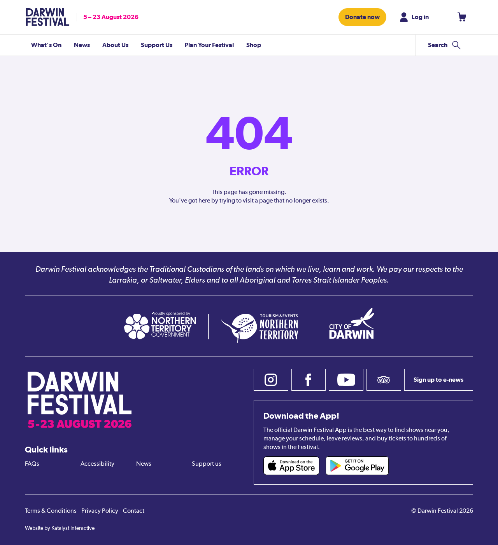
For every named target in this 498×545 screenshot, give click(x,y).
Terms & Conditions (51, 511)
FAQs (32, 464)
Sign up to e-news (438, 379)
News (143, 464)
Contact (133, 511)
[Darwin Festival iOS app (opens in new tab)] (291, 465)
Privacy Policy (99, 511)
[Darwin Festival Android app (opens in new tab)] (357, 465)
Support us (206, 464)
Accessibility (97, 464)
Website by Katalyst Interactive (60, 528)
